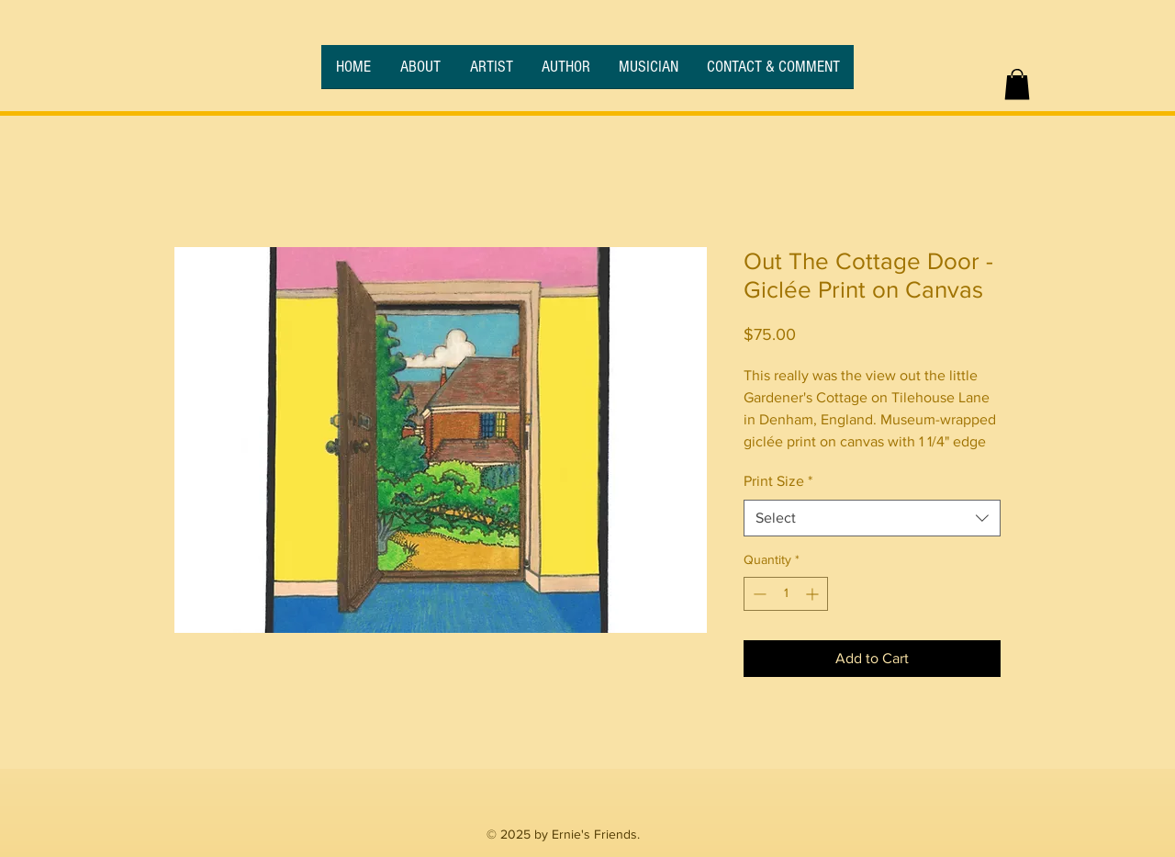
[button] (1017, 84)
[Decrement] (757, 594)
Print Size (778, 481)
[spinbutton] (785, 594)
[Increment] (813, 594)
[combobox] (872, 518)
